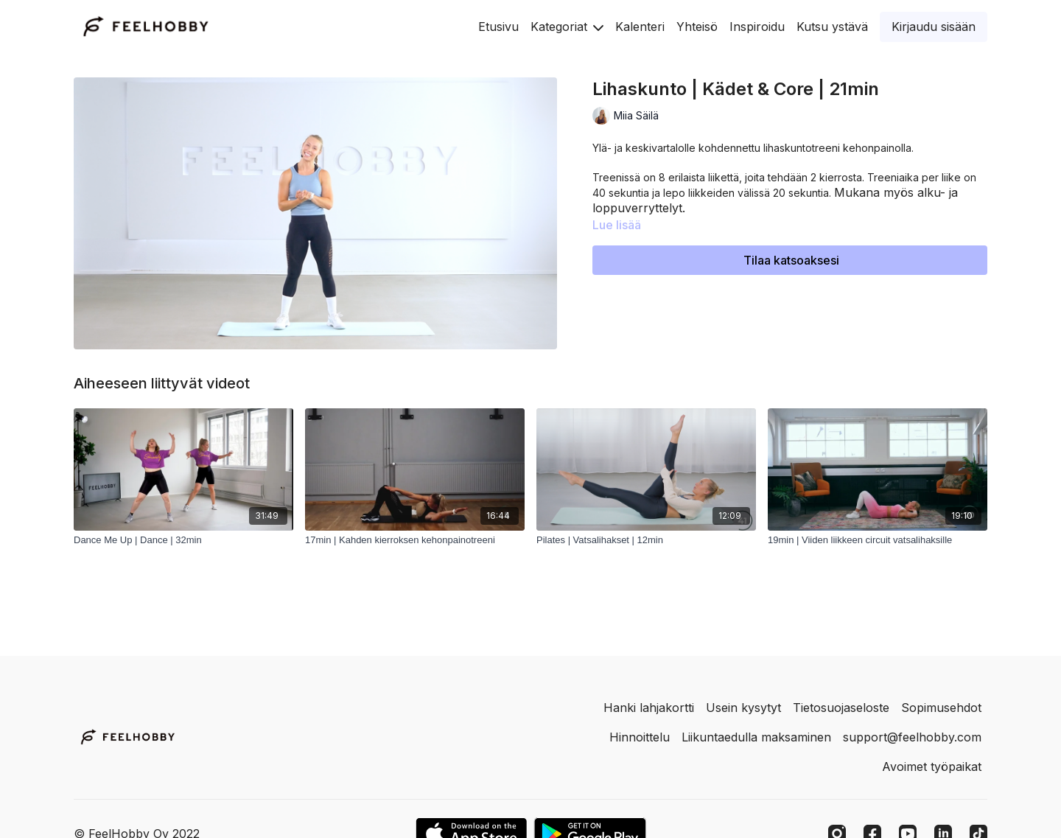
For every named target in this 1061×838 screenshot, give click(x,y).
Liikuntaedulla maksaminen (756, 737)
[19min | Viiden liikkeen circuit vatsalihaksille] (877, 540)
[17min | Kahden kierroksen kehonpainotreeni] (415, 540)
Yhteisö (697, 26)
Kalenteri (640, 26)
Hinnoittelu (639, 737)
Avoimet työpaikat (931, 766)
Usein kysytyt (743, 707)
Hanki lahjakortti (648, 707)
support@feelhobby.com (912, 737)
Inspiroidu (757, 26)
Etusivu (498, 26)
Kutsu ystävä (832, 26)
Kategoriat (566, 26)
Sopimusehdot (941, 707)
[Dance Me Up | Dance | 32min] (183, 540)
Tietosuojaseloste (841, 707)
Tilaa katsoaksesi (791, 260)
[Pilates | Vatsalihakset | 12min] (646, 540)
